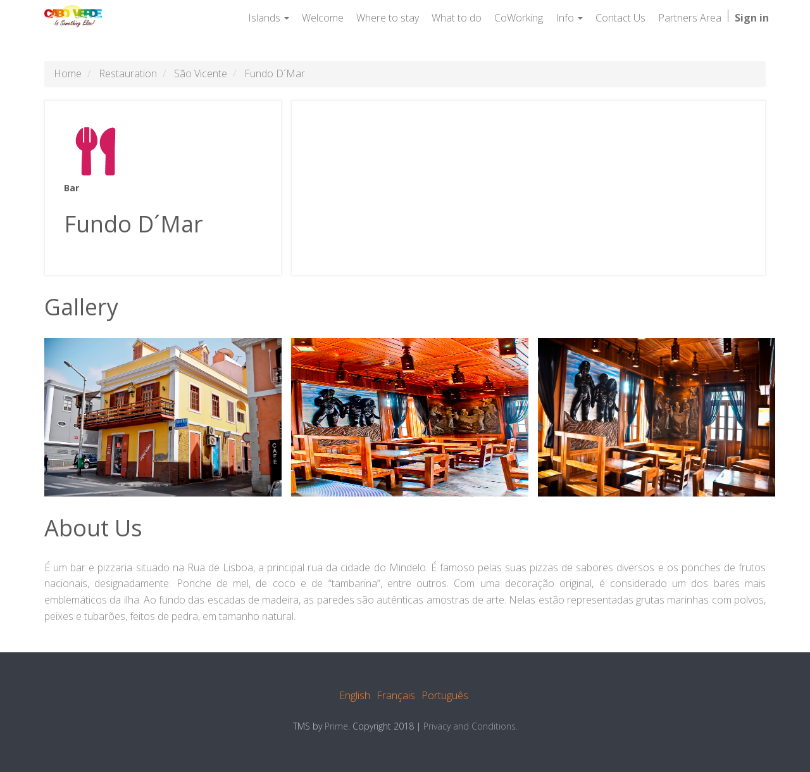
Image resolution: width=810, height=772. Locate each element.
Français (396, 695)
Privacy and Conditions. (470, 726)
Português (444, 695)
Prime (336, 726)
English (354, 695)
